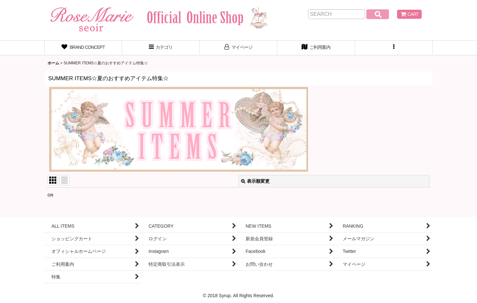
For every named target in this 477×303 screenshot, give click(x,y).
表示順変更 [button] (255, 181)
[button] (394, 48)
